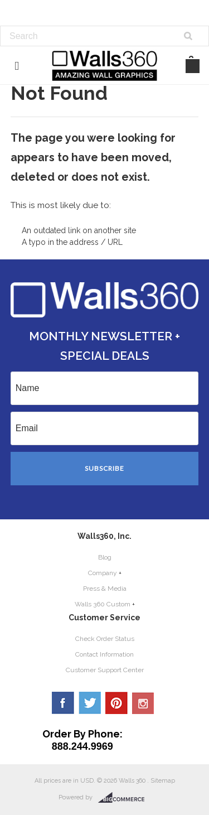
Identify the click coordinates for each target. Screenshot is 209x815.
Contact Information (104, 654)
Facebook (63, 703)
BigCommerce (124, 798)
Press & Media (105, 588)
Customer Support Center (105, 670)
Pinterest (116, 703)
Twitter (90, 703)
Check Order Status (104, 639)
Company (102, 573)
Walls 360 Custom (102, 604)
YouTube (143, 703)
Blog (104, 557)
